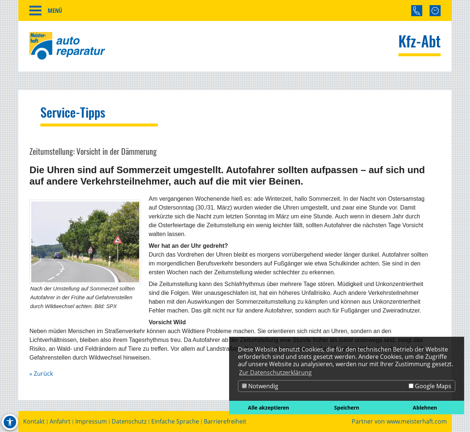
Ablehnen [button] (425, 407)
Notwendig (260, 386)
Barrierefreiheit (225, 421)
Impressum (91, 421)
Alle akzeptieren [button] (268, 407)
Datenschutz (129, 421)
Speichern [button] (346, 407)
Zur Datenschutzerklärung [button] (275, 372)
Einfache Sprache (175, 421)
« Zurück (41, 373)
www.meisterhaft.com (417, 421)
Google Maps (430, 386)
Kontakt (34, 421)
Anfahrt (60, 421)
